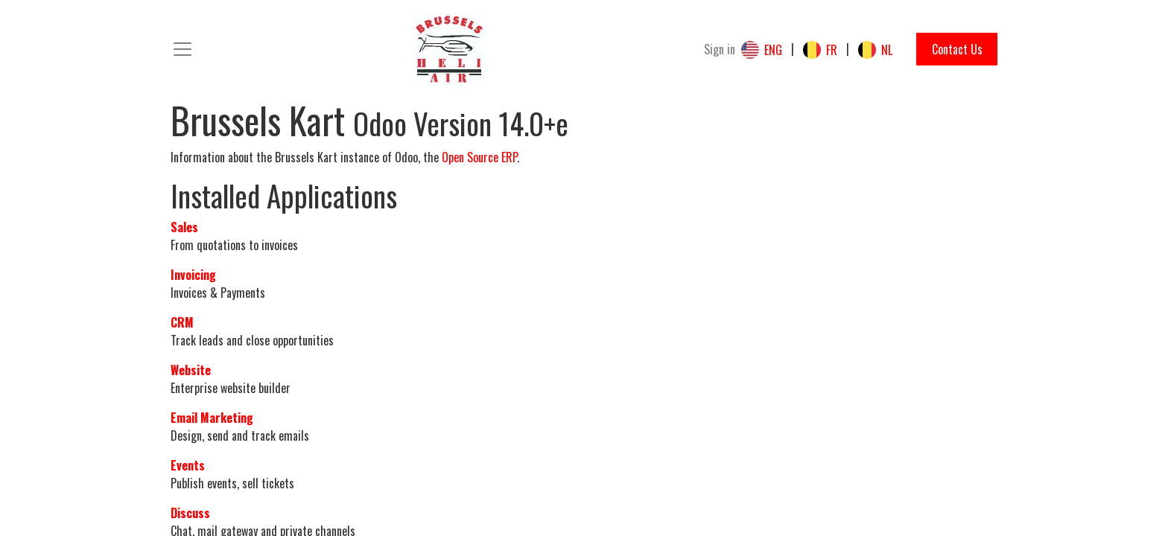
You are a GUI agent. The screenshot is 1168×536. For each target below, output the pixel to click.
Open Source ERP (479, 157)
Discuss (190, 513)
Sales (184, 227)
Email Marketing (212, 418)
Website (191, 370)
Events (188, 465)
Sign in (719, 49)
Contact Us (957, 49)
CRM (182, 322)
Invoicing (193, 275)
